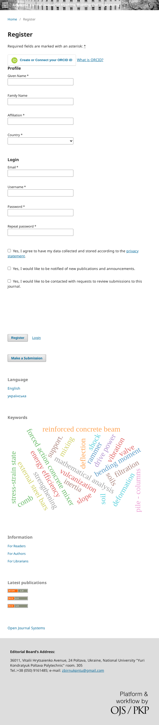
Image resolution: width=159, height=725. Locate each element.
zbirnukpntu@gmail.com (83, 670)
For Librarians (18, 561)
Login (36, 337)
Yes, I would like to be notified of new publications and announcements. (71, 268)
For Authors (17, 553)
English (14, 388)
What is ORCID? (90, 59)
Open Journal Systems (26, 628)
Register (17, 338)
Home (12, 19)
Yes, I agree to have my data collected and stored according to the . (73, 253)
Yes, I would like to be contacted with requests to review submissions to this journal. (75, 284)
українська (17, 395)
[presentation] (46, 311)
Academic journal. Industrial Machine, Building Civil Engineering (66, 5)
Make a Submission (27, 358)
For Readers (17, 546)
